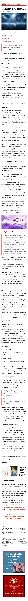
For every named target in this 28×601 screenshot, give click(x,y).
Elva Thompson (6, 36)
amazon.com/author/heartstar (16, 509)
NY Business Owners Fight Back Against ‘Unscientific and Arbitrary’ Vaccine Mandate (9, 530)
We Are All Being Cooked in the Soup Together (22, 529)
